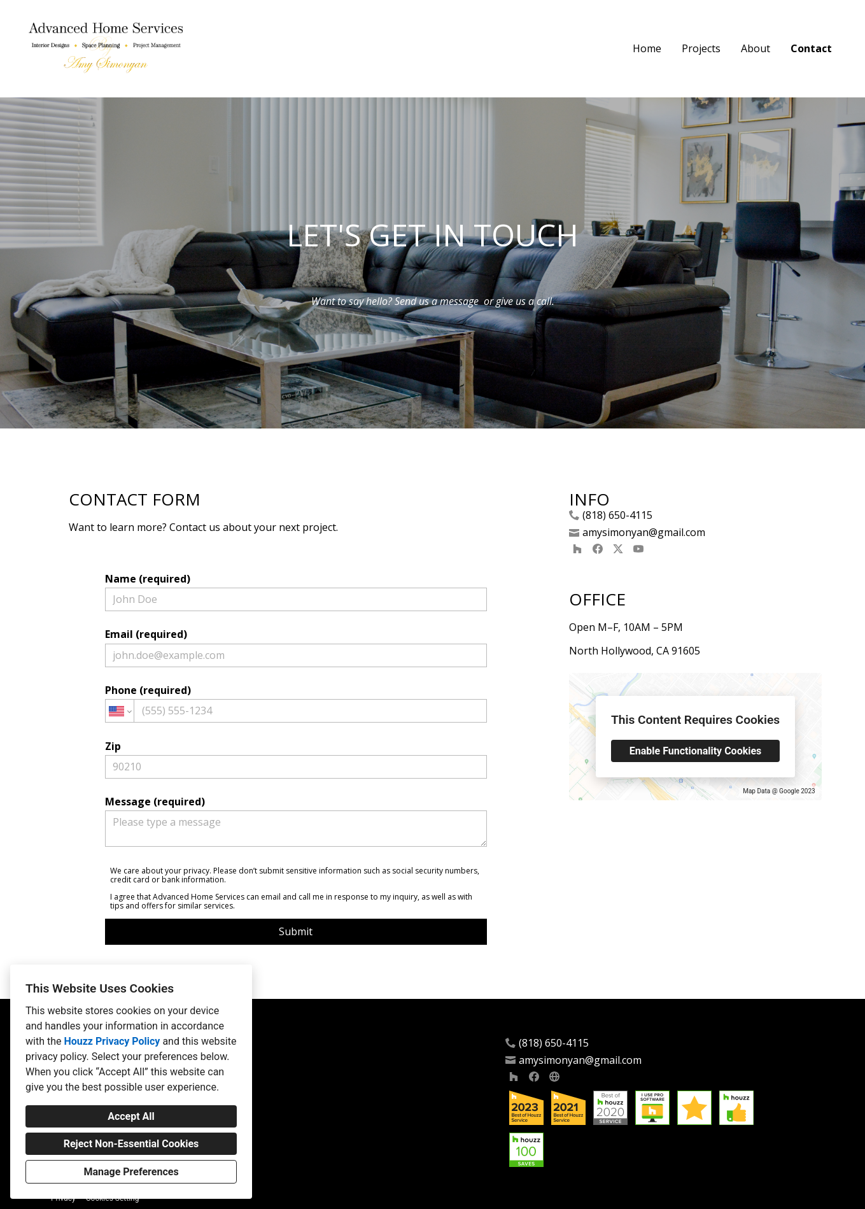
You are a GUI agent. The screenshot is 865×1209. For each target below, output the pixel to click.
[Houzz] (577, 549)
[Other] (554, 1076)
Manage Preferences (130, 1172)
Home (647, 48)
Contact (811, 48)
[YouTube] (638, 549)
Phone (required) (296, 703)
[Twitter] (618, 549)
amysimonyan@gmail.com (643, 533)
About (755, 48)
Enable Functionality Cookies (695, 751)
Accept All (131, 1116)
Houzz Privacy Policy (112, 1041)
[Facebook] (597, 549)
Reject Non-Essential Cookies (131, 1144)
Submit (296, 931)
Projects (701, 48)
